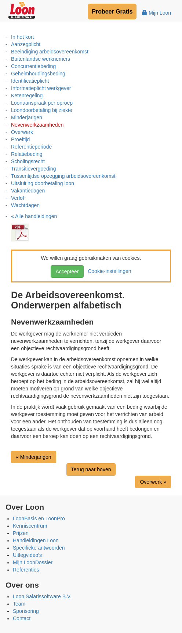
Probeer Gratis (112, 11)
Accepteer (67, 271)
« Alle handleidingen (34, 216)
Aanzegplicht (25, 44)
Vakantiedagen (28, 191)
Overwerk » (153, 482)
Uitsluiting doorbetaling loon (42, 183)
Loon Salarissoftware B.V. (42, 596)
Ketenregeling (27, 95)
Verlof (17, 198)
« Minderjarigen (33, 457)
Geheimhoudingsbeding (38, 73)
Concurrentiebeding (33, 66)
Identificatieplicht (30, 81)
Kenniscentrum (30, 526)
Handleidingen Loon (36, 540)
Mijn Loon (156, 13)
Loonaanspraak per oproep (42, 103)
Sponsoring (26, 611)
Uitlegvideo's (27, 555)
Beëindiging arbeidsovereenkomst (49, 52)
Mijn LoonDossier (32, 562)
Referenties (26, 570)
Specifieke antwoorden (39, 548)
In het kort (22, 37)
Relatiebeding (27, 154)
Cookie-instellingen (108, 271)
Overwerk (22, 132)
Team (19, 604)
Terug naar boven (91, 469)
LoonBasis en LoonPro (39, 518)
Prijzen (21, 533)
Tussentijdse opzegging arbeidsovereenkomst (63, 176)
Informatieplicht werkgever (41, 88)
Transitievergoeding (33, 169)
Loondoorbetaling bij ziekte (41, 110)
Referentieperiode (31, 147)
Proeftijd (20, 139)
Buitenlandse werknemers (40, 59)
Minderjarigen (26, 117)
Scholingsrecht (28, 161)
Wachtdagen (25, 205)
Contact (21, 618)
